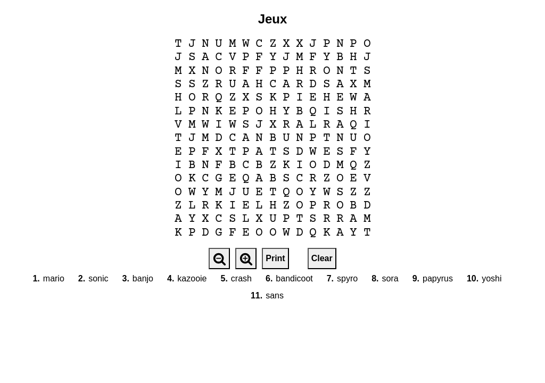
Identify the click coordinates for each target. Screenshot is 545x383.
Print (275, 258)
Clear (322, 258)
